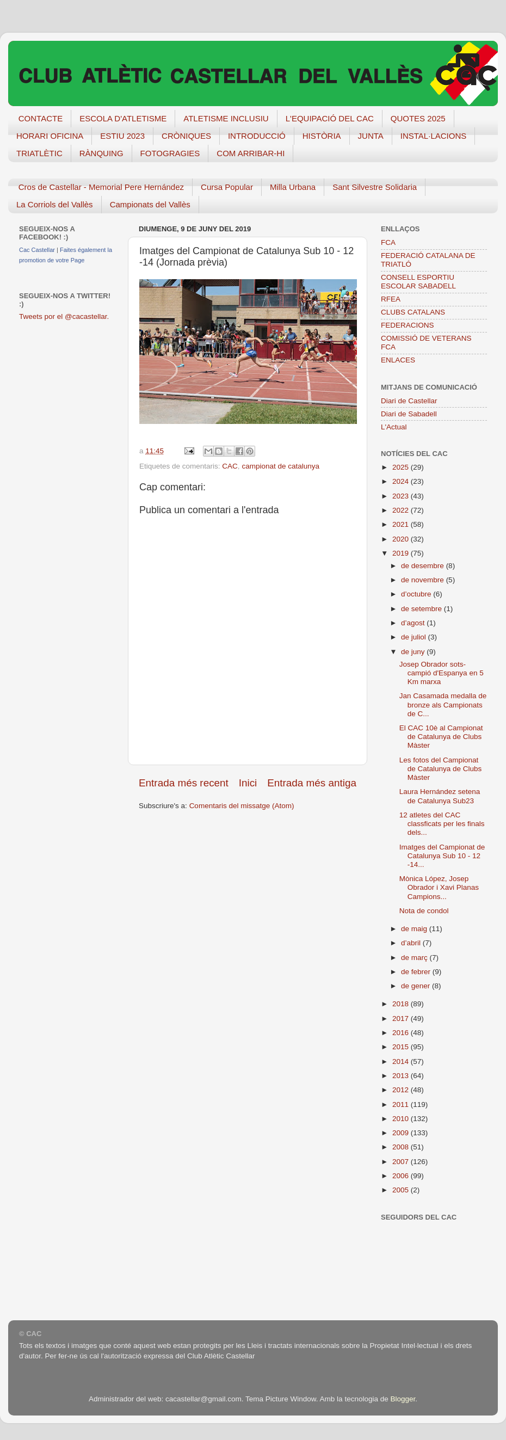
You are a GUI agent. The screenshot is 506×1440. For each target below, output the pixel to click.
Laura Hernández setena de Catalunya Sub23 (439, 795)
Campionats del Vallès (150, 204)
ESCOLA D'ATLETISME (122, 118)
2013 (401, 1076)
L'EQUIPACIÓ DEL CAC (330, 118)
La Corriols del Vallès (54, 204)
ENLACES (398, 360)
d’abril (412, 943)
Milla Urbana (293, 187)
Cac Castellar (37, 250)
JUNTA (371, 135)
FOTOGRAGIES (170, 153)
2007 (401, 1162)
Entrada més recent (184, 783)
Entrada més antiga (311, 783)
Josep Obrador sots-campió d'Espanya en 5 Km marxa (441, 673)
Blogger (402, 1399)
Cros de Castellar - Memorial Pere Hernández (101, 187)
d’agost (414, 623)
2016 (401, 1033)
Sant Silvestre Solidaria (374, 187)
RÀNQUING (101, 153)
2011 (401, 1104)
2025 (401, 467)
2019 (401, 553)
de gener (416, 986)
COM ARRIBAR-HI (251, 153)
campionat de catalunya (280, 466)
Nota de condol (424, 911)
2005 (401, 1190)
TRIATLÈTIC (39, 153)
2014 (401, 1061)
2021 (401, 524)
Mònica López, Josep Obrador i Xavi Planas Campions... (439, 887)
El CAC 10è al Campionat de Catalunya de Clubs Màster (441, 736)
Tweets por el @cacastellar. (64, 316)
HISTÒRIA (322, 135)
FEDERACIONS (407, 325)
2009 (401, 1133)
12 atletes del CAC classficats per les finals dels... (442, 823)
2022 (401, 510)
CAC (230, 466)
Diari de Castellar (409, 401)
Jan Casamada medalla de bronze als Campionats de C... (443, 704)
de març (415, 957)
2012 (401, 1090)
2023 (401, 496)
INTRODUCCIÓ (257, 135)
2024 (401, 481)
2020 (401, 539)
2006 (401, 1176)
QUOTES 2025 (418, 118)
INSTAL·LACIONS (433, 135)
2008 (401, 1147)
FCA (388, 242)
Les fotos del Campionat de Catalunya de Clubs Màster (440, 768)
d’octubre (417, 594)
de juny (414, 652)
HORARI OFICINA (49, 135)
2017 (401, 1018)
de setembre (422, 609)
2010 (401, 1119)
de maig (415, 929)
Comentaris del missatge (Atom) (241, 806)
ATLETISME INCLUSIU (225, 118)
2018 (401, 1004)
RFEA (390, 299)
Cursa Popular (227, 187)
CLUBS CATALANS (413, 312)
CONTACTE (40, 118)
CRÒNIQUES (186, 135)
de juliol (414, 637)
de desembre (423, 566)
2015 (401, 1047)
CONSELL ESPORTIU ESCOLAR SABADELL (418, 281)
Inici (248, 783)
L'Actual (394, 427)
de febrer (417, 972)
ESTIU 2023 (122, 135)
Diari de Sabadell (409, 414)
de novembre (423, 580)
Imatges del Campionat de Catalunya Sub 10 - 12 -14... (442, 856)
